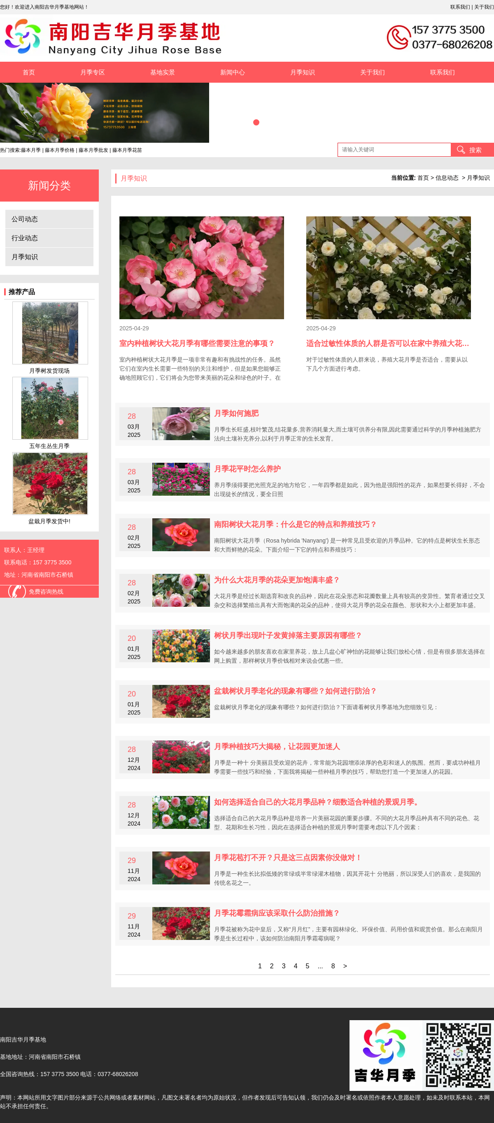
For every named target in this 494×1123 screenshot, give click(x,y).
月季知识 (302, 72)
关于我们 (484, 7)
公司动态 (25, 219)
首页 (29, 72)
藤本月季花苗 (127, 150)
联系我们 (460, 7)
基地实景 (162, 72)
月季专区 (92, 72)
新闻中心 (232, 72)
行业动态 (25, 237)
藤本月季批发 (93, 150)
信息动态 (447, 177)
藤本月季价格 (60, 150)
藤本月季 (31, 150)
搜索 (475, 149)
